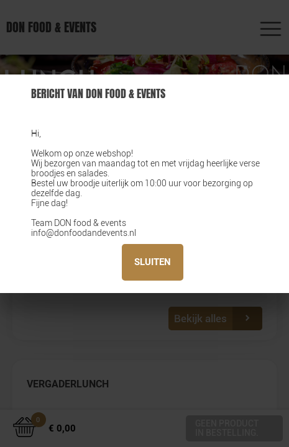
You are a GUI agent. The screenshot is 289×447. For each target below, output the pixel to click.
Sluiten (152, 262)
